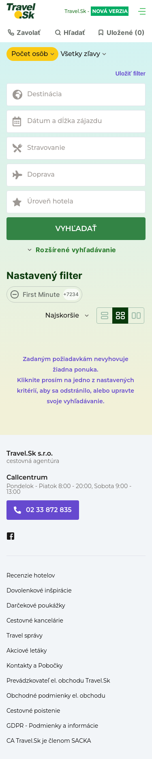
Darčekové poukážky (35, 605)
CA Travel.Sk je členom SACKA (48, 740)
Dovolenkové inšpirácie (39, 590)
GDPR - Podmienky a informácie (52, 725)
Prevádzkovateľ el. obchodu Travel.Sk (58, 680)
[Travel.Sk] (25, 11)
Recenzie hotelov (30, 575)
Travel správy (24, 635)
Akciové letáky (26, 650)
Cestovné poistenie (33, 710)
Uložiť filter (131, 73)
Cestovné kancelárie (34, 620)
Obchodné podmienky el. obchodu (55, 695)
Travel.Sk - (96, 11)
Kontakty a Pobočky (34, 665)
